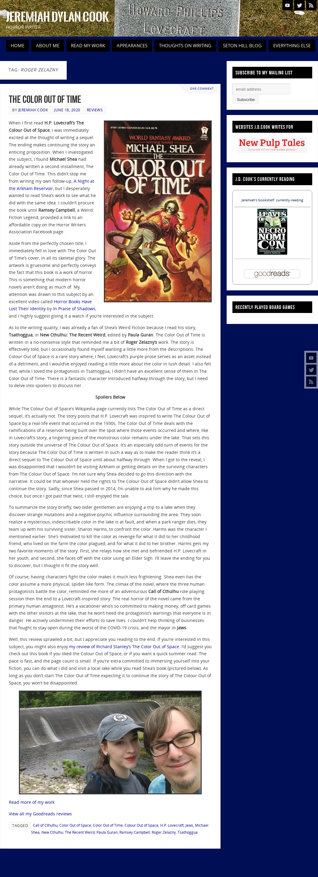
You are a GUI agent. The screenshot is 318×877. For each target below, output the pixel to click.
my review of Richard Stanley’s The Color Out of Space (124, 646)
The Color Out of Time (45, 99)
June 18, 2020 (67, 109)
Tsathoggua (188, 832)
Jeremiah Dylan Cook (57, 17)
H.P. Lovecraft (172, 825)
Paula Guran (107, 832)
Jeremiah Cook (33, 109)
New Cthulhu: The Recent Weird (68, 832)
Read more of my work (32, 802)
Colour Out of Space (141, 825)
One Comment (202, 89)
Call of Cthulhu (45, 825)
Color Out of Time (108, 825)
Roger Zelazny (164, 832)
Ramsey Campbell (134, 832)
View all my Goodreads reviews (40, 814)
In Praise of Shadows (74, 308)
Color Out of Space (75, 825)
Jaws (189, 825)
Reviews (95, 109)
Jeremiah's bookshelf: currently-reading (272, 200)
